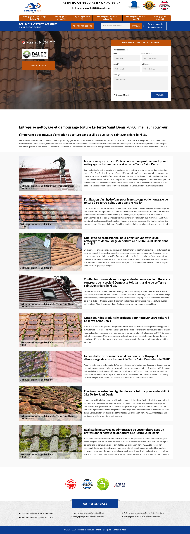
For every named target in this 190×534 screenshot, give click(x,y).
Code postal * (155, 56)
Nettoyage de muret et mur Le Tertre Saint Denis (142, 517)
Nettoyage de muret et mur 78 (136, 17)
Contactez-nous (38, 65)
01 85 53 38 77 (79, 3)
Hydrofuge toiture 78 (82, 17)
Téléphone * (155, 67)
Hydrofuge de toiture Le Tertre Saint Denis (88, 513)
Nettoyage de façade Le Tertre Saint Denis (37, 513)
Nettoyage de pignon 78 (61, 17)
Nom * (126, 56)
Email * (126, 67)
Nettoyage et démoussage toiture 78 (34, 17)
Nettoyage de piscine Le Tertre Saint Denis (88, 517)
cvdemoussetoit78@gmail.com (93, 8)
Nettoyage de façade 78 (160, 17)
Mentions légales (103, 529)
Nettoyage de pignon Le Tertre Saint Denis (37, 517)
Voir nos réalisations (82, 25)
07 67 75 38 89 (108, 3)
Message (140, 82)
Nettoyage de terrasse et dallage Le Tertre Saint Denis (144, 513)
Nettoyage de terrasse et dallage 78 (107, 17)
